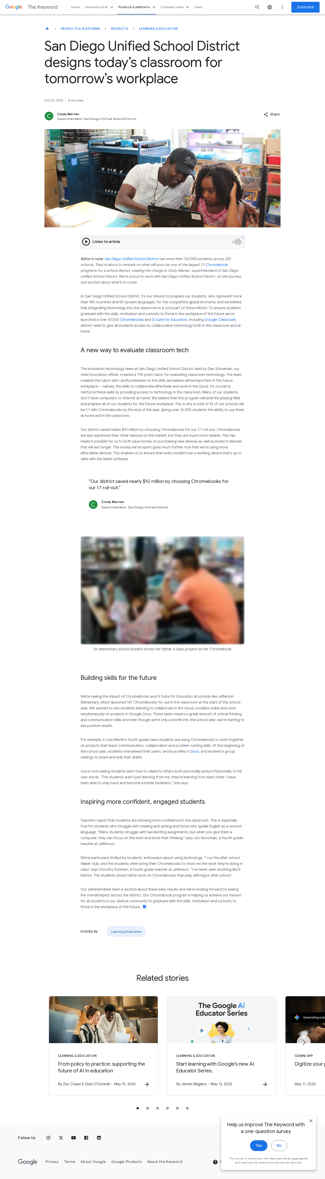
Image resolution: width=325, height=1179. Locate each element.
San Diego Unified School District (131, 259)
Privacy (52, 1162)
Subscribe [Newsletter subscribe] (305, 7)
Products (119, 29)
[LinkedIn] (98, 1138)
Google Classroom (220, 320)
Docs (194, 751)
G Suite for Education (169, 320)
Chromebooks (132, 320)
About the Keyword (164, 1162)
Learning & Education (158, 29)
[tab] (138, 1108)
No (279, 1152)
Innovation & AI (99, 7)
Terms (69, 1162)
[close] (311, 1127)
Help (220, 1162)
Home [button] (75, 7)
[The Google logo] (27, 1162)
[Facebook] (86, 1138)
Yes (259, 1152)
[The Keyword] (47, 28)
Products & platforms (137, 7)
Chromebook (217, 265)
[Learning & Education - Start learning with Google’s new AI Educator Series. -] (221, 1045)
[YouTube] (73, 1138)
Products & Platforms (80, 29)
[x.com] (61, 1138)
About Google (93, 1162)
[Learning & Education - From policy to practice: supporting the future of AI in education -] (103, 1045)
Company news (175, 7)
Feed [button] (198, 7)
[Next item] (303, 1042)
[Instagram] (48, 1138)
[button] (272, 114)
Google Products (126, 1162)
